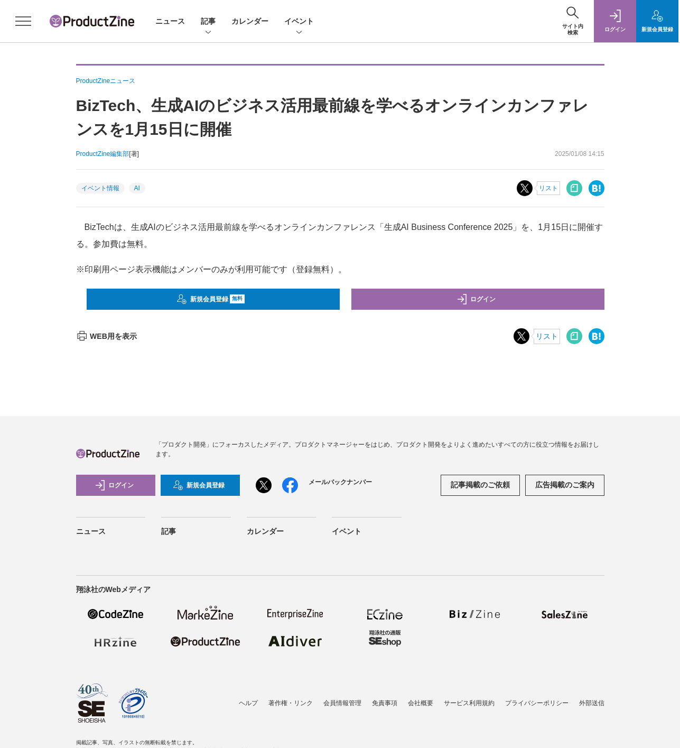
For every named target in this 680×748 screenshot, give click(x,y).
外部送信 (591, 703)
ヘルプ (248, 703)
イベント (299, 22)
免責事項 (384, 703)
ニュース (170, 21)
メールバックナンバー (340, 482)
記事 (208, 22)
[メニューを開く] (23, 21)
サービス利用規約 (469, 703)
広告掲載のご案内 (564, 485)
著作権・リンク (290, 703)
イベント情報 (100, 188)
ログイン (476, 299)
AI (137, 188)
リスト (548, 188)
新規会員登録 (210, 299)
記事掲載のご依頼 (480, 485)
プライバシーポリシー (537, 703)
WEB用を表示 (106, 336)
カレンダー (249, 21)
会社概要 (420, 703)
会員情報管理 (342, 703)
